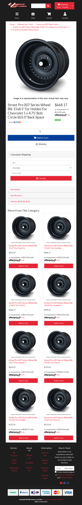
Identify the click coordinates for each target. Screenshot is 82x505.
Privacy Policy (45, 461)
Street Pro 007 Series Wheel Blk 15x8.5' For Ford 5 (23, 304)
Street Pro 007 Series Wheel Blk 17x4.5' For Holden (58, 246)
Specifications (16, 195)
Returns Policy (45, 469)
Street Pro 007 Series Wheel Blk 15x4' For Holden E (58, 304)
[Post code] (41, 173)
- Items (62, 5)
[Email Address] (59, 468)
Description (15, 189)
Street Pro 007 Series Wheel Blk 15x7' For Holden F (23, 361)
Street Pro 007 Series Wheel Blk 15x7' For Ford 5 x (23, 246)
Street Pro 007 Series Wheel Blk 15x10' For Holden (23, 418)
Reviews (20, 201)
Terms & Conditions (65, 475)
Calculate (41, 178)
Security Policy (44, 476)
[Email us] (61, 482)
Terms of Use (45, 454)
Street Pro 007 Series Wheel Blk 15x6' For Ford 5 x (58, 418)
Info (68, 115)
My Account (14, 454)
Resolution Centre (14, 469)
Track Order (14, 461)
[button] (41, 144)
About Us (29, 456)
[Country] (41, 168)
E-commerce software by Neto (53, 499)
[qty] (41, 162)
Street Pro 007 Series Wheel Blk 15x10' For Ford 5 (58, 361)
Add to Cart (41, 137)
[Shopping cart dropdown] (72, 5)
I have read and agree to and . (64, 475)
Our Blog (29, 463)
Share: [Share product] (15, 122)
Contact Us (29, 468)
